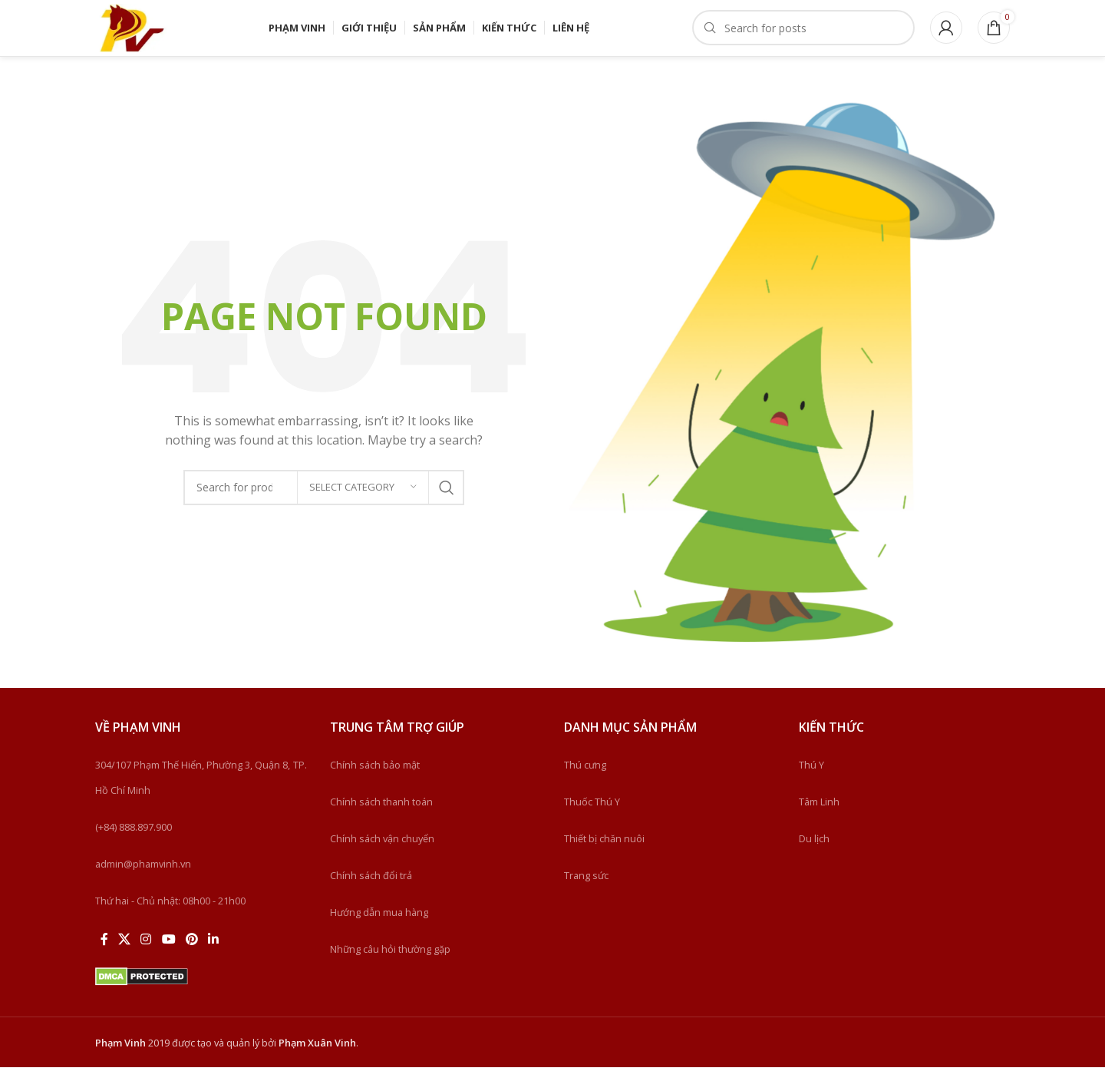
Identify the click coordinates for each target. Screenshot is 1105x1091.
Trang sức (586, 899)
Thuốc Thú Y (592, 825)
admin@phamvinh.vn (143, 887)
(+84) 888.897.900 (133, 851)
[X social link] (124, 963)
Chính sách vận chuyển (382, 862)
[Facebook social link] (104, 963)
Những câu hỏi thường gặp (390, 973)
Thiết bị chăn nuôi (604, 862)
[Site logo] (148, 38)
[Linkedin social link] (213, 963)
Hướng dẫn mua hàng (379, 936)
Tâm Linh (819, 825)
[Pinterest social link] (191, 963)
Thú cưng (585, 788)
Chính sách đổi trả (371, 899)
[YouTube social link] (168, 963)
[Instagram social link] (146, 963)
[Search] (803, 40)
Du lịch (814, 862)
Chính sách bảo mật (375, 788)
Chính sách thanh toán (381, 825)
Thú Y (811, 788)
